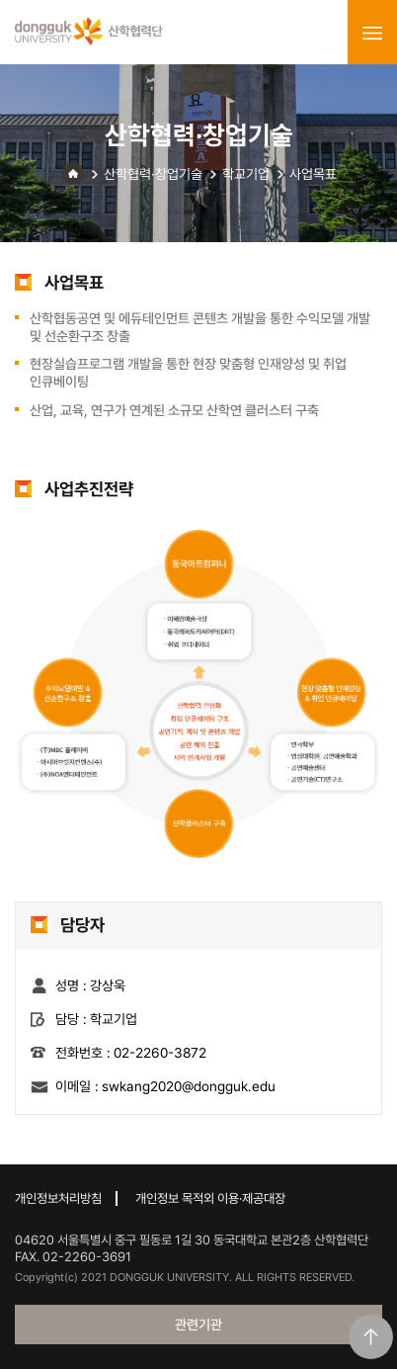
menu (372, 32)
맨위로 (371, 1337)
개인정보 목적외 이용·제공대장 (210, 1198)
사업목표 (313, 174)
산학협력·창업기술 (153, 174)
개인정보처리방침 (58, 1198)
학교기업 (246, 174)
